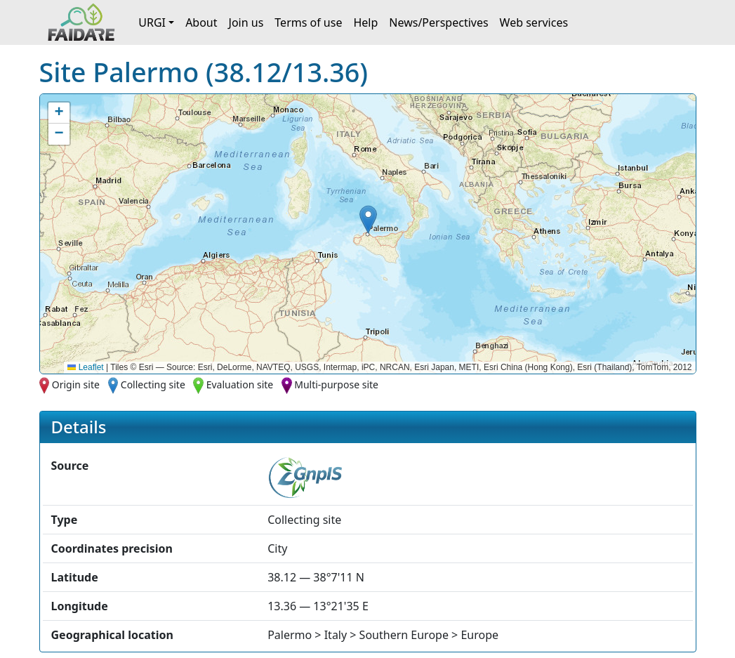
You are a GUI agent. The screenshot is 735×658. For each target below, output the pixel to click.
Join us (246, 22)
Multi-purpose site (336, 384)
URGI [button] (152, 22)
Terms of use (308, 22)
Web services (534, 22)
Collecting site (153, 384)
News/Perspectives (438, 22)
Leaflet (85, 367)
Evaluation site (240, 384)
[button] (368, 219)
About (201, 22)
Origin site (76, 384)
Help (365, 22)
